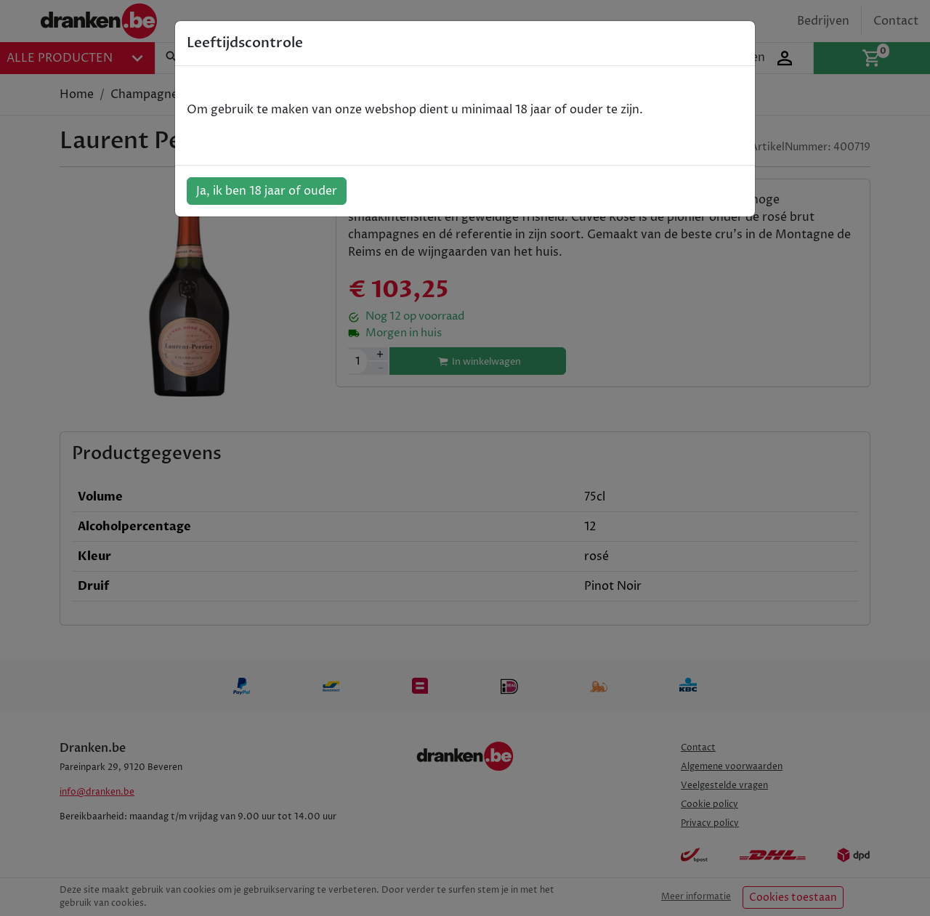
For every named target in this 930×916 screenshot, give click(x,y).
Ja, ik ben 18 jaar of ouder (266, 191)
